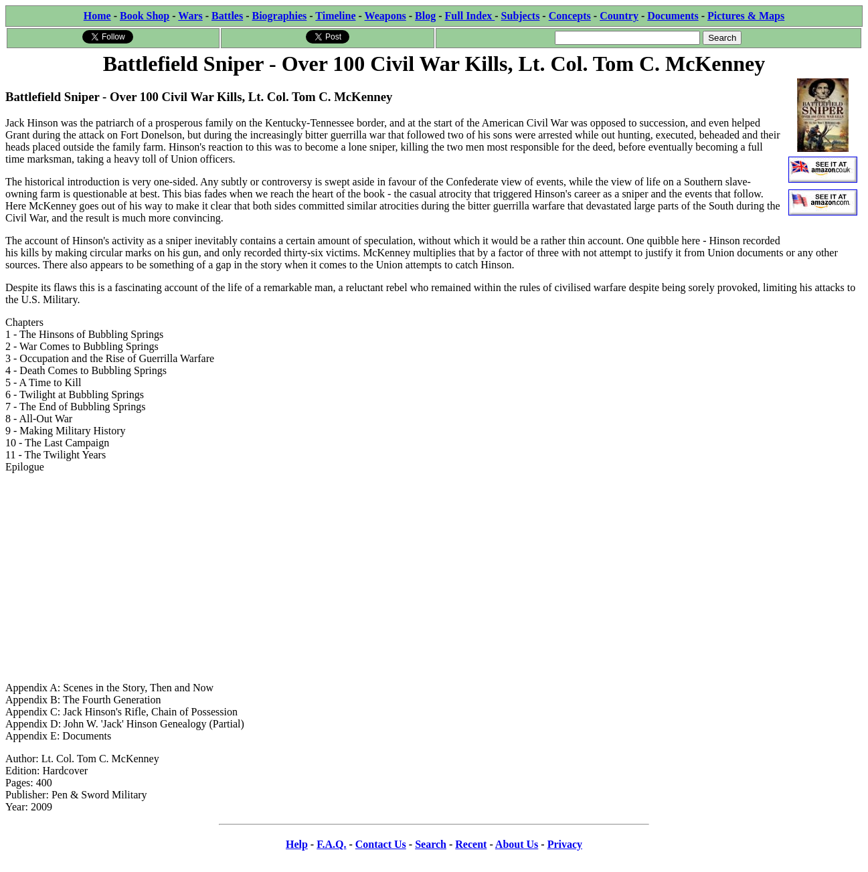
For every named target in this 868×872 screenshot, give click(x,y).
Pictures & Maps (745, 15)
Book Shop (144, 15)
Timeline (335, 15)
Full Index (470, 15)
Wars (190, 15)
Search (430, 844)
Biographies (279, 15)
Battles (227, 15)
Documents (672, 15)
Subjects (520, 15)
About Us (516, 844)
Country (619, 15)
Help (297, 844)
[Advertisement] (434, 577)
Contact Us (380, 844)
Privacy (564, 844)
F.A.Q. (331, 844)
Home (97, 15)
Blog (425, 15)
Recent (471, 844)
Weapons (385, 15)
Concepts (570, 15)
